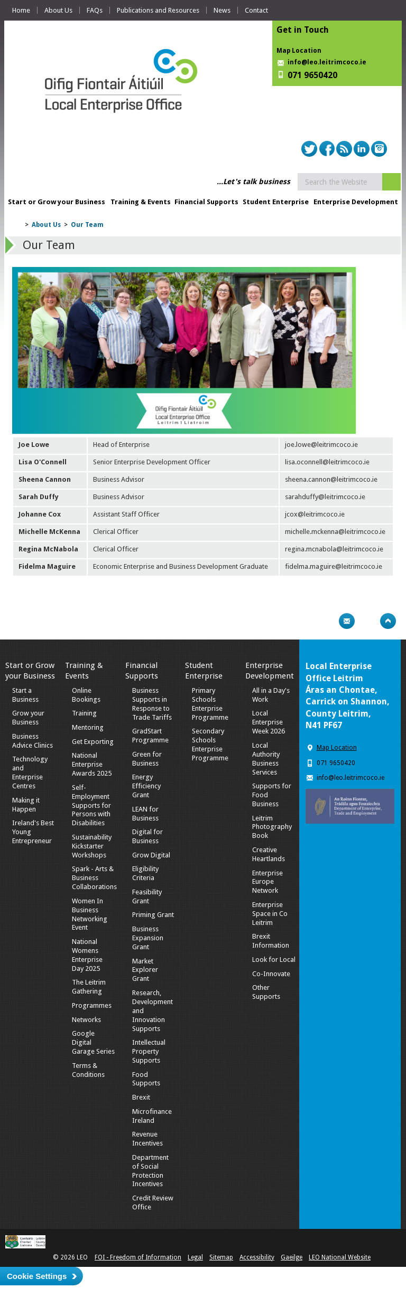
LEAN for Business (145, 813)
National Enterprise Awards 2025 (92, 764)
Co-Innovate (271, 974)
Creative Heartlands (268, 854)
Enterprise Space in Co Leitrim (270, 914)
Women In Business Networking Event (89, 914)
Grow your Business (28, 717)
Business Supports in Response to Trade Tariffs (152, 703)
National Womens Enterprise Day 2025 (87, 955)
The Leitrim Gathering (89, 986)
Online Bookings (86, 694)
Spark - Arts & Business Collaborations (94, 878)
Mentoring (88, 727)
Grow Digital (151, 855)
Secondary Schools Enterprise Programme (210, 744)
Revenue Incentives (147, 1138)
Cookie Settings (37, 1276)
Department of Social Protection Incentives (150, 1170)
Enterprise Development (355, 202)
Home (21, 10)
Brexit (141, 1097)
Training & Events (140, 202)
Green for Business (147, 758)
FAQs (95, 10)
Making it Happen (26, 804)
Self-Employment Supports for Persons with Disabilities (91, 805)
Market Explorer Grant (145, 970)
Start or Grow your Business (56, 202)
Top (388, 621)
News (222, 10)
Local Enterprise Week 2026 (268, 722)
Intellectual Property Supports (148, 1051)
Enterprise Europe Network (267, 882)
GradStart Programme (150, 735)
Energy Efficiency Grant (146, 786)
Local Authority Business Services (266, 758)
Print (326, 621)
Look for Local (274, 959)
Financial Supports (206, 202)
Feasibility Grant (147, 896)
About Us (58, 10)
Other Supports (266, 992)
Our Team (87, 224)
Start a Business (25, 694)
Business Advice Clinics (32, 740)
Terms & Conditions (88, 1070)
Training (84, 713)
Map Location (298, 50)
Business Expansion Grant (147, 938)
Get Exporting (93, 742)
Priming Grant (153, 915)
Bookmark (367, 621)
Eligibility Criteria (145, 873)
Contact (256, 10)
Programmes (92, 1005)
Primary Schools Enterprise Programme (210, 703)
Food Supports (146, 1079)
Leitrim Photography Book (272, 827)
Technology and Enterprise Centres (30, 772)
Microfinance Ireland (152, 1116)
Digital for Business (147, 836)
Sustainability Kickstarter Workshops (92, 846)
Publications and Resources (158, 10)
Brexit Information (270, 940)
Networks (86, 1020)
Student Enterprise (276, 202)
